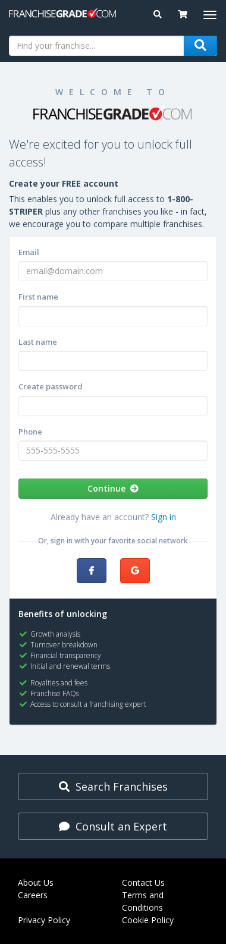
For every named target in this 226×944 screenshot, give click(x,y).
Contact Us (143, 882)
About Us (36, 882)
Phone (30, 431)
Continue (113, 488)
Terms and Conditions (143, 901)
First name (38, 296)
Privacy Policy (44, 920)
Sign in (163, 517)
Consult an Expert (113, 826)
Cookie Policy (148, 920)
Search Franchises (113, 786)
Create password (50, 386)
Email (28, 252)
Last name (37, 341)
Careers (33, 895)
